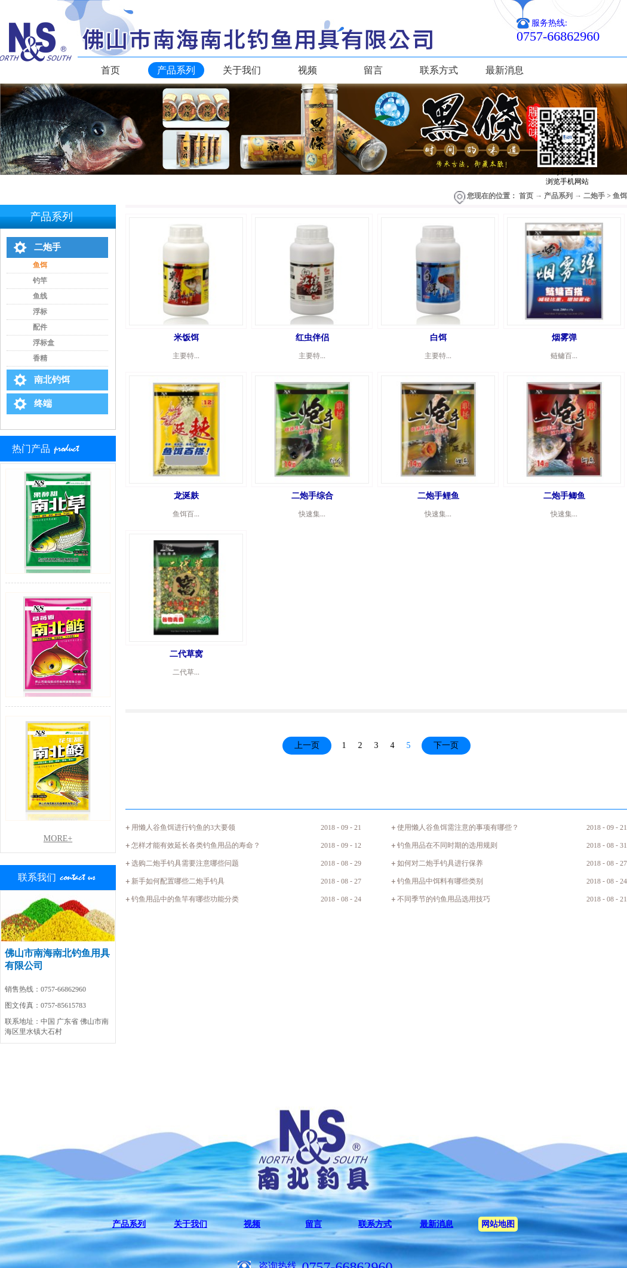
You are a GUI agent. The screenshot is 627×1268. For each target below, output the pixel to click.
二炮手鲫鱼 (564, 495)
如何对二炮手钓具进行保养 (440, 863)
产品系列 (558, 196)
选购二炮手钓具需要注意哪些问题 (185, 863)
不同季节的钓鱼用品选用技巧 (443, 899)
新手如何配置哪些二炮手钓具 (178, 881)
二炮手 (594, 196)
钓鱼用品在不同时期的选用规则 (447, 845)
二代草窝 (186, 654)
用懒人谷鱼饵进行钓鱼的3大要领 (183, 827)
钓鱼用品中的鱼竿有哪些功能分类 (185, 899)
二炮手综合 (312, 495)
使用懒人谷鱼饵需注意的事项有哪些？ (458, 827)
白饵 (438, 337)
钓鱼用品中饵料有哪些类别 (440, 881)
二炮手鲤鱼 (438, 495)
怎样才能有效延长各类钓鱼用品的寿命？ (195, 845)
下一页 (446, 745)
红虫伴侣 (312, 337)
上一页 (306, 745)
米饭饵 (186, 337)
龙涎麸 (186, 495)
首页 (110, 70)
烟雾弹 (564, 337)
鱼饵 (620, 196)
